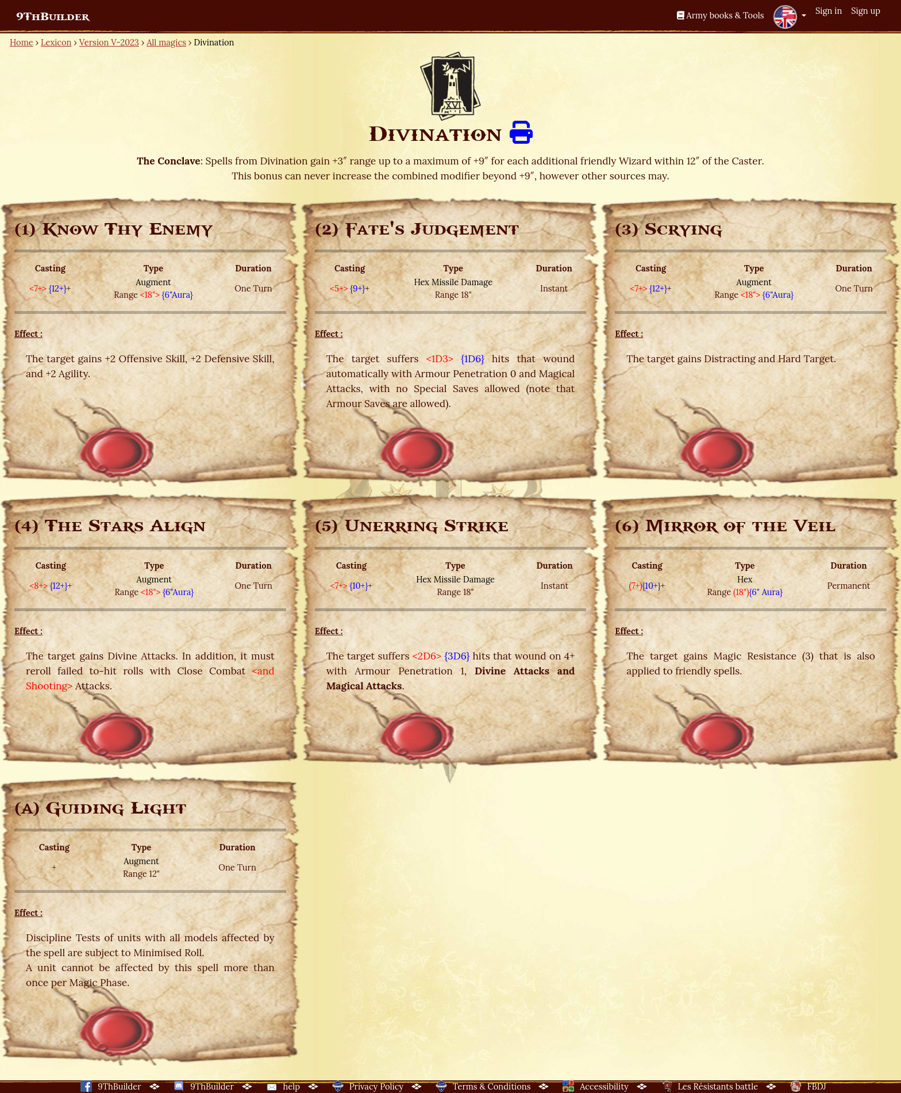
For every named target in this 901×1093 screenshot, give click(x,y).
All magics (166, 42)
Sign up (865, 10)
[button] (789, 16)
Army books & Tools (720, 15)
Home (21, 42)
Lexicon (56, 42)
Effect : (28, 333)
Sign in (828, 10)
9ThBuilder (52, 16)
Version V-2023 (109, 42)
